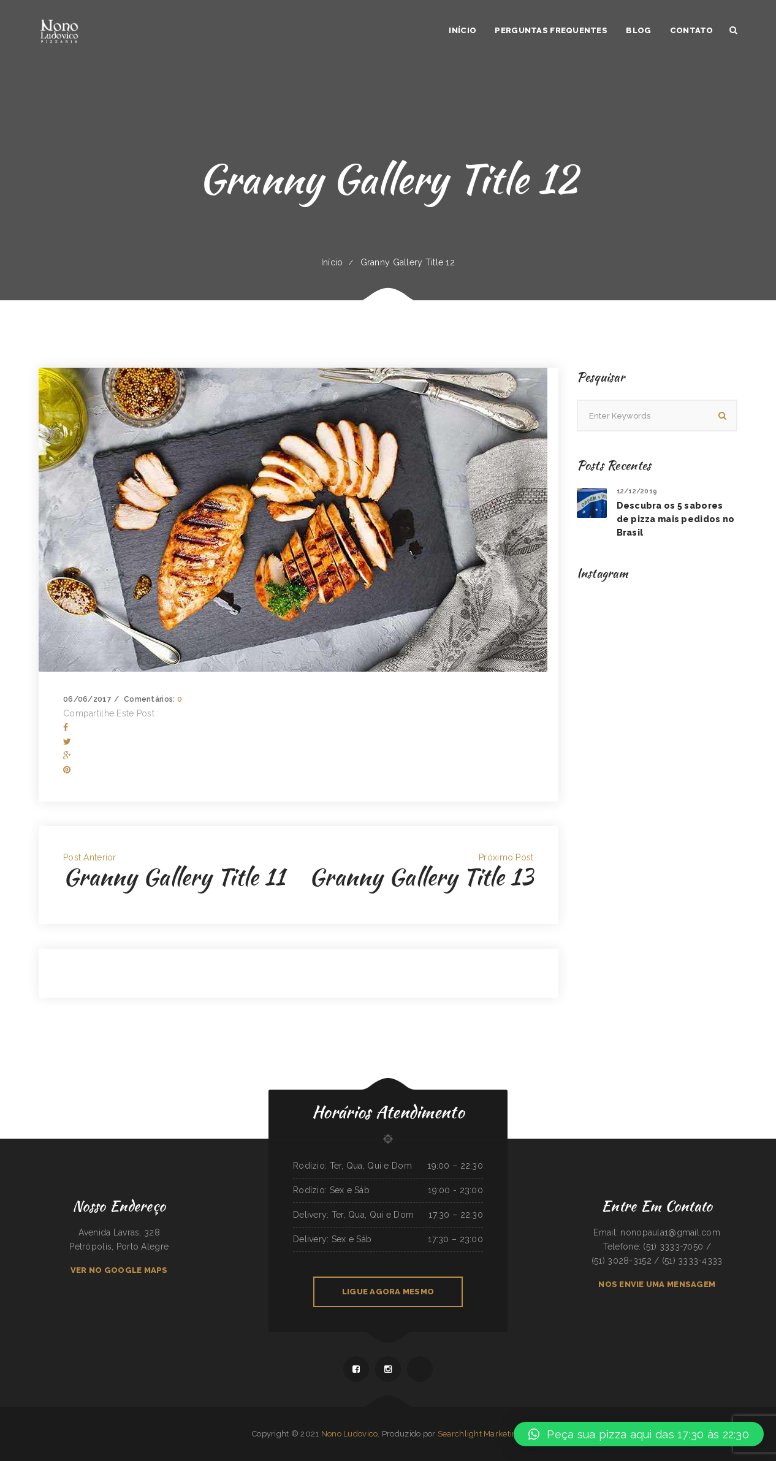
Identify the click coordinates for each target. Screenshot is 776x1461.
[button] (639, 1434)
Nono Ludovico (349, 1433)
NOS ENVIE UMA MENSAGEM (656, 1284)
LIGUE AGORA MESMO (388, 1291)
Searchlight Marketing (480, 1433)
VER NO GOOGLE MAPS (119, 1270)
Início (332, 262)
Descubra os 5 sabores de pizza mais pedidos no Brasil (676, 519)
